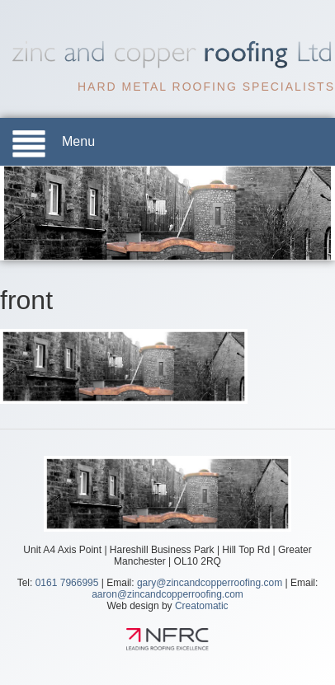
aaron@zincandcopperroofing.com (167, 593)
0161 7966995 (67, 582)
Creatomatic (202, 605)
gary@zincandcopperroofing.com (209, 582)
